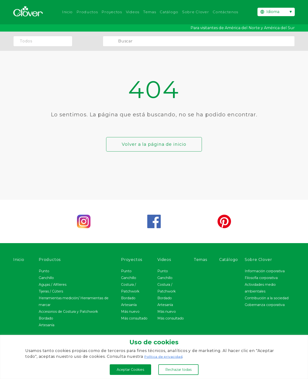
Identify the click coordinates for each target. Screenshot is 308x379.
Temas (149, 12)
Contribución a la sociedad (267, 298)
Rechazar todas (178, 369)
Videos (132, 12)
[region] (154, 357)
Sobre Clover (197, 12)
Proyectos (111, 12)
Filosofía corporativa (261, 278)
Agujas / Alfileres (52, 284)
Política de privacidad (164, 356)
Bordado (46, 318)
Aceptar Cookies (130, 369)
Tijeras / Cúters (51, 291)
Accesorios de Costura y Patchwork (68, 311)
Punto (44, 271)
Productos (85, 12)
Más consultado (134, 318)
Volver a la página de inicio (154, 144)
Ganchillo (46, 278)
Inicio (65, 12)
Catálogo (169, 12)
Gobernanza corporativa (265, 305)
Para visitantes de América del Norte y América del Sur (243, 28)
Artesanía (46, 325)
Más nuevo (130, 311)
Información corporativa (265, 271)
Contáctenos (227, 12)
